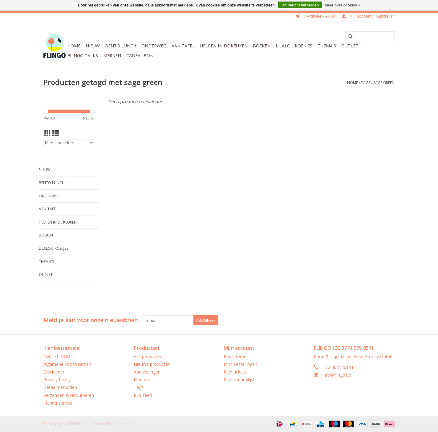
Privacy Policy (57, 379)
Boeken (261, 46)
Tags (365, 82)
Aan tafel (183, 46)
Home (73, 46)
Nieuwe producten (152, 364)
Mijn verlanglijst (239, 379)
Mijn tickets (235, 372)
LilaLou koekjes (294, 46)
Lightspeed (123, 423)
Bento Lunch (120, 46)
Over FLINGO (56, 356)
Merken (112, 56)
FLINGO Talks (82, 56)
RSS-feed (143, 395)
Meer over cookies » (342, 5)
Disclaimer (53, 372)
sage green (384, 82)
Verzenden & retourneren (68, 395)
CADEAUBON (139, 56)
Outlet (349, 46)
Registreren (235, 356)
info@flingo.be (336, 375)
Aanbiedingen (147, 372)
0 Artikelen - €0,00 (316, 16)
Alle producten (148, 356)
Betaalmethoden (60, 387)
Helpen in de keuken (224, 46)
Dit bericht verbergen (300, 5)
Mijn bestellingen (240, 364)
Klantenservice (57, 403)
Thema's (327, 46)
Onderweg (153, 46)
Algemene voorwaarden (67, 364)
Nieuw (93, 46)
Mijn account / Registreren (368, 16)
